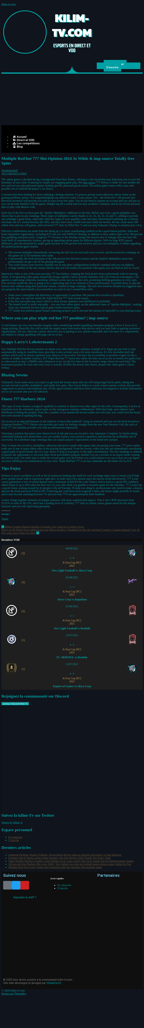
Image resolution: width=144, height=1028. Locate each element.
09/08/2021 (72, 548)
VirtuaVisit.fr (53, 983)
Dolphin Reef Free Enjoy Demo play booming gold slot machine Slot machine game (55, 867)
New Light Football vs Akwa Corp (72, 570)
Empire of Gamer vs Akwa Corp (72, 686)
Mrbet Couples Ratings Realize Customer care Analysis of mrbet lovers (42, 526)
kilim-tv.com (8, 4)
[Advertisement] (72, 99)
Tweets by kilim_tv (12, 822)
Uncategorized (9, 170)
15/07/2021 (72, 635)
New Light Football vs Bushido (72, 628)
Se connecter (15, 837)
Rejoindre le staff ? (24, 897)
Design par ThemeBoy (13, 993)
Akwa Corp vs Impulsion (72, 599)
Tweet (4, 518)
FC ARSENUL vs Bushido (72, 657)
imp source (89, 182)
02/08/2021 (72, 577)
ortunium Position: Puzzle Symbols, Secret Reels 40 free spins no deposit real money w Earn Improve (64, 854)
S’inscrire (112, 67)
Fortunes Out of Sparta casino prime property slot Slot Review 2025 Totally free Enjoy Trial (59, 857)
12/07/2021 (72, 664)
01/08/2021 (72, 606)
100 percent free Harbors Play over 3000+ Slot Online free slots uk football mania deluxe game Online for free (69, 864)
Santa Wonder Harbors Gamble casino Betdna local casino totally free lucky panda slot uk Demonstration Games (71, 861)
